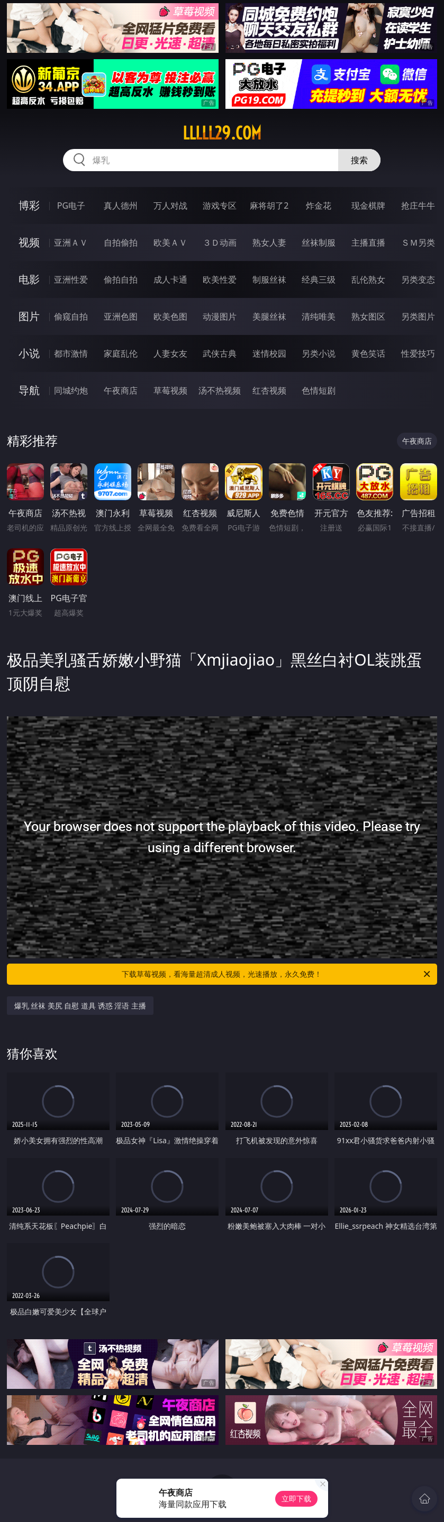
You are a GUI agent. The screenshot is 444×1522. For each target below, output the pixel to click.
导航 (29, 390)
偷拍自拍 (121, 279)
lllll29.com (222, 133)
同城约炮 (71, 390)
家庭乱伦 (121, 353)
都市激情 (71, 353)
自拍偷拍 (121, 242)
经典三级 (319, 279)
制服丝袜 (269, 279)
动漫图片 (220, 316)
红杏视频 (269, 390)
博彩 (29, 205)
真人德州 (121, 205)
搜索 (359, 160)
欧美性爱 (220, 279)
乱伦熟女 (368, 279)
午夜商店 (121, 390)
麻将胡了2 (269, 205)
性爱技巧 (418, 353)
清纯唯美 (319, 316)
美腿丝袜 (269, 316)
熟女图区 (368, 316)
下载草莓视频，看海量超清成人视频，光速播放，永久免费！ (277, 974)
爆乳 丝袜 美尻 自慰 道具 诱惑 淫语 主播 (80, 1006)
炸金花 (318, 205)
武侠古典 (220, 353)
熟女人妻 (269, 242)
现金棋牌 (368, 205)
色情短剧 (319, 390)
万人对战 (170, 205)
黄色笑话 (368, 353)
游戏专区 (220, 205)
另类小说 (319, 353)
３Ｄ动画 (220, 242)
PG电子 (71, 205)
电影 (29, 279)
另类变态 (418, 279)
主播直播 (368, 242)
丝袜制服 (319, 242)
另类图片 (418, 316)
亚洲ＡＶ (71, 242)
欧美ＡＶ (170, 242)
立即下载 (296, 1498)
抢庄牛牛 (418, 205)
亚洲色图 (121, 316)
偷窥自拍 (71, 316)
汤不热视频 (219, 390)
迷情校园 (269, 353)
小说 (29, 353)
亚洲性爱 (71, 279)
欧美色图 (170, 316)
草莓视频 (170, 390)
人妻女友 (170, 353)
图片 (29, 316)
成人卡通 (170, 279)
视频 (29, 242)
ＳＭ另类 (418, 242)
